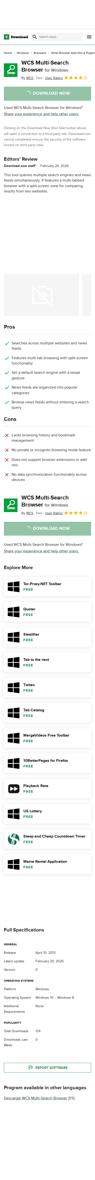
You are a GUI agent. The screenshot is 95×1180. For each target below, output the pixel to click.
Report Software (48, 1068)
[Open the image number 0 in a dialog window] (41, 295)
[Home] (8, 53)
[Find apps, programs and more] (57, 37)
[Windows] (23, 53)
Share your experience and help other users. (41, 114)
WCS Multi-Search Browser (45, 66)
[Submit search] (35, 37)
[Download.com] (16, 37)
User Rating (66, 77)
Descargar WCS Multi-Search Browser (35, 1098)
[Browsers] (40, 53)
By (27, 78)
